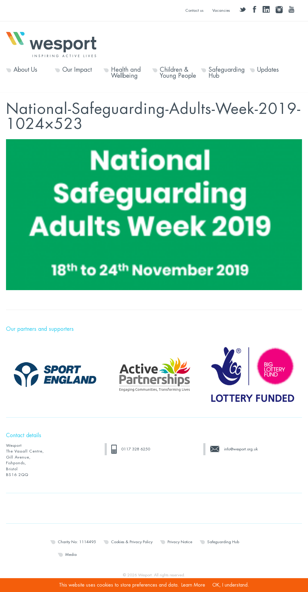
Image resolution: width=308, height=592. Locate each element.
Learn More (193, 585)
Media (71, 554)
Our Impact (77, 70)
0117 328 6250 (135, 449)
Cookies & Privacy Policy (131, 542)
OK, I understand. (230, 585)
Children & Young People (178, 73)
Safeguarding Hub (226, 73)
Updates (268, 70)
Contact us (194, 10)
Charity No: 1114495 (77, 542)
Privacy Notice (180, 542)
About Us (25, 70)
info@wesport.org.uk (241, 449)
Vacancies (221, 10)
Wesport (54, 44)
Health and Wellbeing (126, 73)
